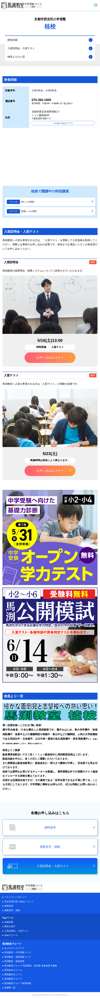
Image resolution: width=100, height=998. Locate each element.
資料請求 (8, 906)
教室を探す (9, 926)
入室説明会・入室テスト (21, 48)
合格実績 (8, 922)
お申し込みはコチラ (50, 357)
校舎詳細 (12, 40)
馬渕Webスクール (13, 970)
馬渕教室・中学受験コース (17, 952)
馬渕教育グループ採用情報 (17, 983)
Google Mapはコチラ (63, 123)
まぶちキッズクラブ (14, 948)
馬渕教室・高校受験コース (17, 957)
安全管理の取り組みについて (18, 901)
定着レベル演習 (28, 211)
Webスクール (11, 935)
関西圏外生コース (13, 974)
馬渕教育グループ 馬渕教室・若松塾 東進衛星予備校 (30, 965)
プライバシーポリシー (15, 897)
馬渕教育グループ (13, 979)
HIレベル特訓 (27, 202)
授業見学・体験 (12, 910)
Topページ (8, 918)
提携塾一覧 (9, 987)
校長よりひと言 (16, 56)
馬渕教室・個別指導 (14, 961)
